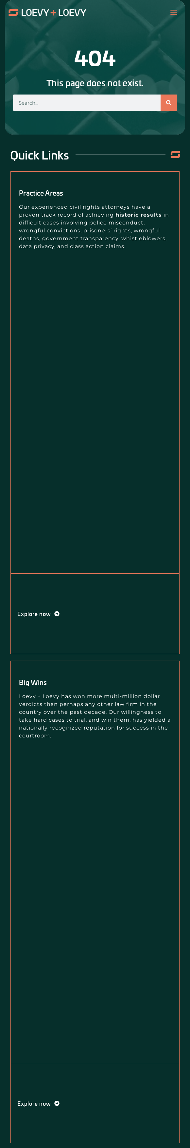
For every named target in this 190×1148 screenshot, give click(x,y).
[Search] (169, 103)
